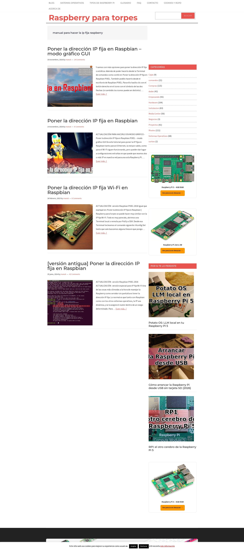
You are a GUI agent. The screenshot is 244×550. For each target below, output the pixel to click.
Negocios (153, 119)
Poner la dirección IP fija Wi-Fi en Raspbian (87, 190)
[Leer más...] (101, 94)
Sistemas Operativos (158, 136)
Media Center (155, 113)
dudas (151, 91)
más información (167, 546)
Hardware (153, 102)
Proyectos (153, 124)
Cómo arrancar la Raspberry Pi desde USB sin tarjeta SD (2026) (170, 386)
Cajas (151, 74)
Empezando (154, 97)
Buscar (188, 16)
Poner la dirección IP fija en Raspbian (92, 121)
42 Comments (74, 274)
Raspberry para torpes (93, 17)
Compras (153, 85)
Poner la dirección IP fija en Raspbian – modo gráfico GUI (94, 51)
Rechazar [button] (143, 546)
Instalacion (154, 108)
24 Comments (79, 59)
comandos (153, 80)
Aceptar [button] (133, 546)
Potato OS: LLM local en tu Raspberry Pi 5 (166, 324)
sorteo (152, 141)
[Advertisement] (169, 42)
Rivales (152, 130)
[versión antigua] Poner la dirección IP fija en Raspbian (93, 265)
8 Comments (79, 126)
